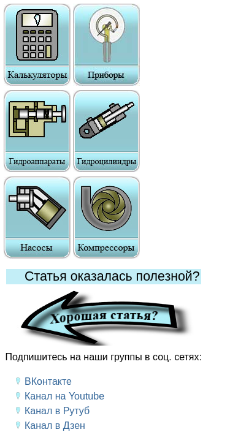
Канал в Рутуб (57, 411)
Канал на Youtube (64, 396)
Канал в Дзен (55, 425)
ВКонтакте (48, 381)
